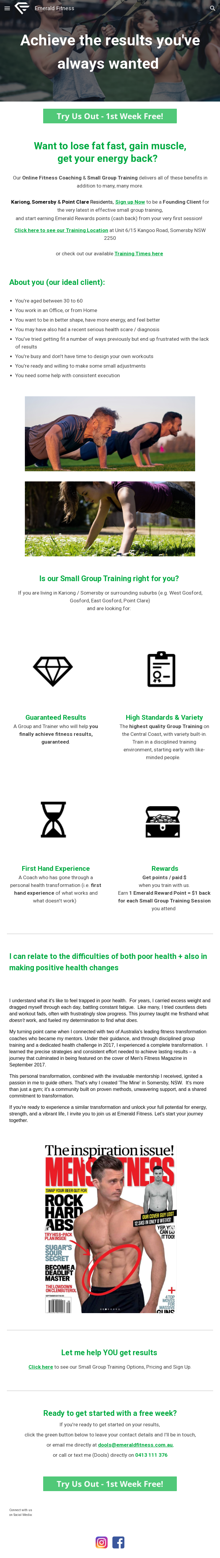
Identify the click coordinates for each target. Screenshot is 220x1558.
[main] (110, 51)
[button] (7, 8)
